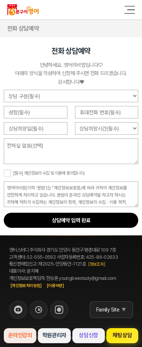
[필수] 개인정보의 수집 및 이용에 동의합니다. (49, 173)
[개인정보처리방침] (26, 285)
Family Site (107, 310)
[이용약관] (55, 285)
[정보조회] (96, 264)
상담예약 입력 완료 (71, 220)
